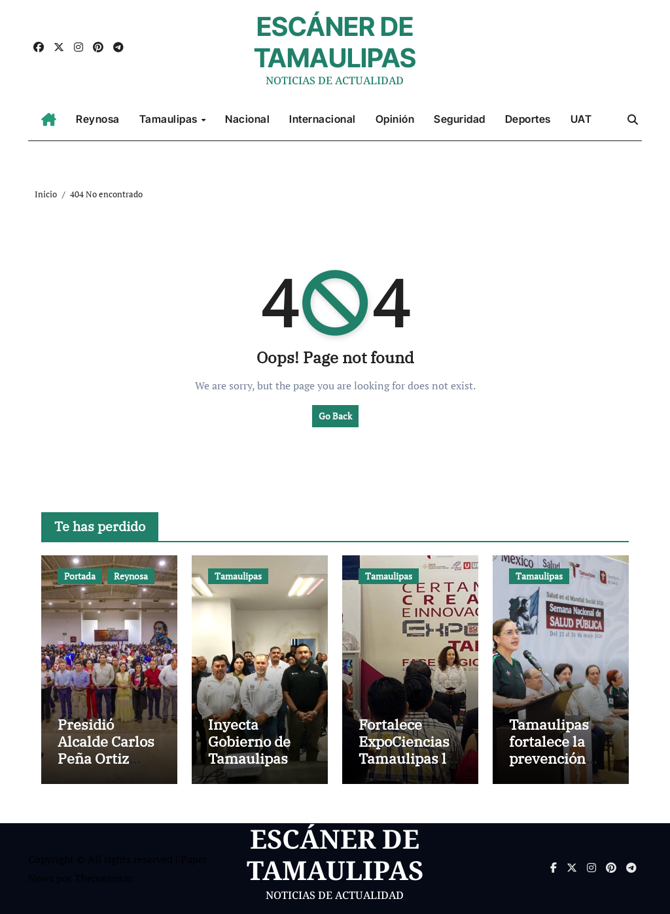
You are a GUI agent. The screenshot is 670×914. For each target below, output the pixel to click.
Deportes (528, 118)
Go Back (335, 416)
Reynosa (98, 118)
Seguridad (459, 118)
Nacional (247, 118)
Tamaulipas (169, 118)
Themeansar (103, 878)
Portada (80, 576)
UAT (581, 118)
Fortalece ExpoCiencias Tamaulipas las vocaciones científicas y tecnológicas (410, 767)
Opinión (395, 118)
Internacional (322, 118)
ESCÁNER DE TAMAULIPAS (335, 42)
